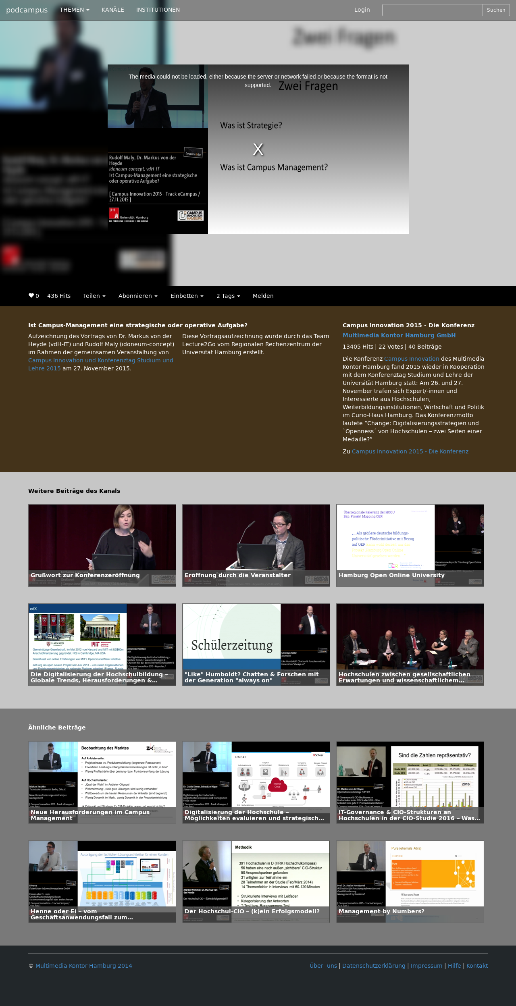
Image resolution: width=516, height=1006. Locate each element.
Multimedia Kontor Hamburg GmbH (399, 335)
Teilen (94, 296)
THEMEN (74, 9)
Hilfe (454, 965)
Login (362, 9)
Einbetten (187, 296)
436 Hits (59, 296)
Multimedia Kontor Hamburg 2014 (83, 965)
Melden (263, 296)
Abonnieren (138, 296)
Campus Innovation (411, 358)
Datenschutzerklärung (374, 965)
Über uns (323, 965)
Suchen (496, 10)
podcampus (27, 10)
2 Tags (228, 296)
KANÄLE (113, 9)
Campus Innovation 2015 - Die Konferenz (410, 451)
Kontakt (477, 965)
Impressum (427, 965)
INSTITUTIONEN (158, 9)
